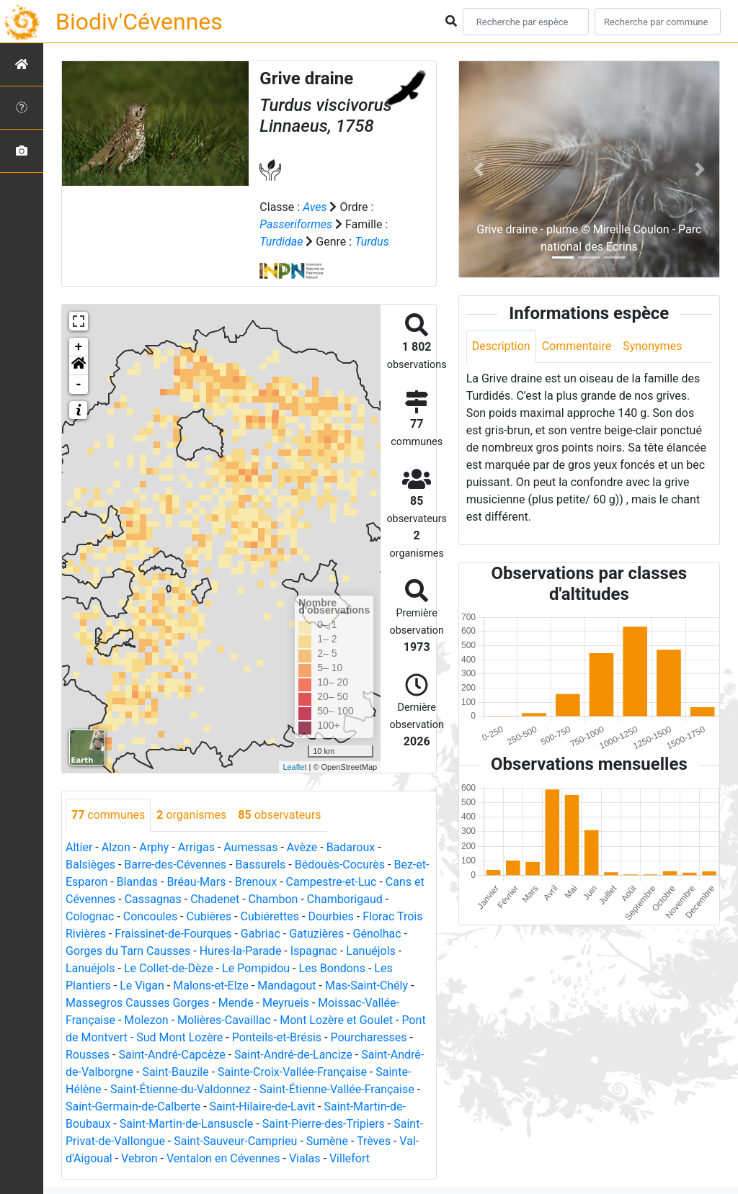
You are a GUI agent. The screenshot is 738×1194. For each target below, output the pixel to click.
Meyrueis (285, 1003)
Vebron (139, 1158)
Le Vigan (142, 985)
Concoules (150, 916)
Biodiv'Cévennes (139, 21)
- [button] (79, 384)
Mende (236, 1003)
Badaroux (350, 847)
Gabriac (260, 934)
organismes (191, 815)
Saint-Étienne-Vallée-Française (336, 1089)
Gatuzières (316, 934)
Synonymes (652, 346)
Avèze (302, 847)
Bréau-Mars (196, 882)
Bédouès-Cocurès (340, 864)
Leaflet (294, 767)
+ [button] (79, 347)
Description (501, 346)
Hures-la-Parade (241, 951)
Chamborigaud (345, 899)
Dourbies (330, 916)
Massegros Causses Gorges (137, 1003)
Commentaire (577, 346)
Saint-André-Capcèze (171, 1054)
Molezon (146, 1020)
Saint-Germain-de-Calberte (133, 1106)
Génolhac (377, 934)
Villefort (349, 1158)
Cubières (209, 916)
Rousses (88, 1054)
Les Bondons (331, 968)
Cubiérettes (269, 916)
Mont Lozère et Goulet (336, 1020)
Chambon (273, 899)
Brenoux (256, 882)
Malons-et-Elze (211, 985)
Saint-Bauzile (175, 1072)
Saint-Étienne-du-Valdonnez (180, 1089)
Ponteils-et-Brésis (276, 1037)
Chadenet (214, 899)
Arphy (154, 847)
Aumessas (250, 847)
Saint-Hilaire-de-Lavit (263, 1106)
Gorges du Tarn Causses (128, 951)
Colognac (90, 916)
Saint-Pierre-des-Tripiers (323, 1124)
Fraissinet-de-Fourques (173, 934)
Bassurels (260, 864)
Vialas (305, 1158)
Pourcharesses (368, 1037)
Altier (79, 847)
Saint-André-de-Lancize (293, 1054)
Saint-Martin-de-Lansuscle (187, 1124)
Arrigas (196, 847)
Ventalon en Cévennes (223, 1158)
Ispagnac (313, 951)
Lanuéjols (371, 951)
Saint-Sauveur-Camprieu (235, 1141)
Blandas (137, 882)
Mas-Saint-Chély (366, 985)
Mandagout (286, 985)
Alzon (116, 847)
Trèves (374, 1141)
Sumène (327, 1141)
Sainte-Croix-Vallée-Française (292, 1072)
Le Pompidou (256, 968)
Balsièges (90, 864)
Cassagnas (153, 899)
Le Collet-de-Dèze (168, 968)
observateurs (279, 815)
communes (108, 815)
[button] (78, 365)
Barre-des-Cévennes (175, 864)
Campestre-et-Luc (331, 882)
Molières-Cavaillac (224, 1020)
